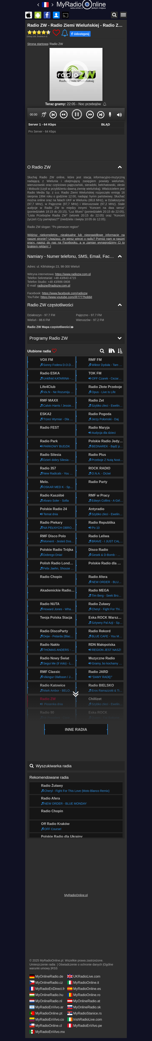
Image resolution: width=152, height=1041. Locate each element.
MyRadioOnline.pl (76, 895)
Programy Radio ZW (46, 832)
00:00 (33, 114)
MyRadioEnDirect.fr (47, 988)
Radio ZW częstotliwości (50, 305)
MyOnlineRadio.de (46, 976)
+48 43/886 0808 (59, 281)
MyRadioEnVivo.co (46, 1019)
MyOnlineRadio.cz (46, 982)
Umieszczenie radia (42, 964)
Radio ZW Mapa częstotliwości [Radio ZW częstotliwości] (50, 327)
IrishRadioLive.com (84, 1019)
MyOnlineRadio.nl (45, 1001)
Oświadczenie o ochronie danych (80, 964)
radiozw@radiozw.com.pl (53, 285)
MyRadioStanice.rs (84, 1013)
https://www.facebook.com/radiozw (64, 293)
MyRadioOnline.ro (83, 994)
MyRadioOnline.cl (45, 1025)
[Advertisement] (76, 148)
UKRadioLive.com (83, 976)
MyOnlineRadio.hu (46, 994)
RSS (54, 968)
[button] (53, 114)
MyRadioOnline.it (83, 982)
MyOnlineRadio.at (83, 1001)
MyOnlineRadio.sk (84, 1007)
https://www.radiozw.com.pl (73, 274)
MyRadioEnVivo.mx (47, 1031)
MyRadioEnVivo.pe (84, 1025)
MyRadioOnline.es (84, 988)
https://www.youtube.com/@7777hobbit (66, 297)
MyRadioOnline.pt (45, 1013)
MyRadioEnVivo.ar (46, 1007)
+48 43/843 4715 (65, 278)
